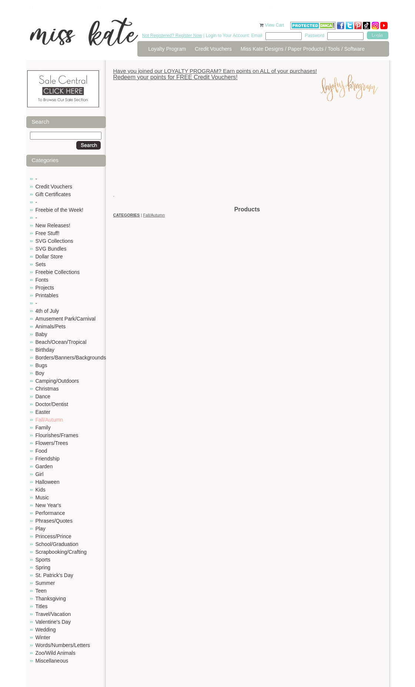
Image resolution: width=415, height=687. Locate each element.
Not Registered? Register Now (172, 35)
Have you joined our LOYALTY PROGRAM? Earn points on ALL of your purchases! (215, 71)
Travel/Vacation (53, 614)
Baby (41, 334)
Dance (43, 396)
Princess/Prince (53, 536)
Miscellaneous (52, 661)
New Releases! (53, 225)
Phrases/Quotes (54, 521)
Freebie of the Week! (60, 210)
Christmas (47, 389)
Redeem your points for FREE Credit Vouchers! (175, 77)
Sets (41, 264)
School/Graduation (57, 544)
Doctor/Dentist (52, 404)
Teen (41, 591)
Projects (45, 288)
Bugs (41, 365)
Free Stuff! (48, 233)
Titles (42, 606)
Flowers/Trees (52, 443)
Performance (50, 513)
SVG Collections (54, 241)
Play (41, 529)
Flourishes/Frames (57, 435)
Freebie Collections (58, 272)
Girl (40, 474)
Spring (43, 567)
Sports (43, 560)
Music (42, 497)
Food (41, 451)
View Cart (275, 25)
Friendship (48, 459)
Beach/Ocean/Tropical (61, 342)
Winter (43, 637)
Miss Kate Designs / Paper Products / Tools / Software (303, 49)
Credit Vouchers (213, 49)
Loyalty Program (167, 49)
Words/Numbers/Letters (63, 645)
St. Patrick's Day (54, 575)
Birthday (45, 350)
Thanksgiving (51, 598)
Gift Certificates (53, 194)
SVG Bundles (51, 249)
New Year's (48, 505)
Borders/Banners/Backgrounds (71, 358)
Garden (44, 466)
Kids (41, 490)
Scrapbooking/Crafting (61, 552)
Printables (47, 295)
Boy (40, 373)
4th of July (47, 311)
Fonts (42, 280)
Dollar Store (49, 256)
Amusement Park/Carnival (66, 319)
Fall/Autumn (49, 420)
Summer (45, 583)
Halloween (48, 482)
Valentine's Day (53, 622)
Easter (43, 412)
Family (43, 427)
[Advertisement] (247, 153)
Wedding (46, 630)
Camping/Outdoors (57, 381)
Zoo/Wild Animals (56, 653)
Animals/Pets (51, 326)
